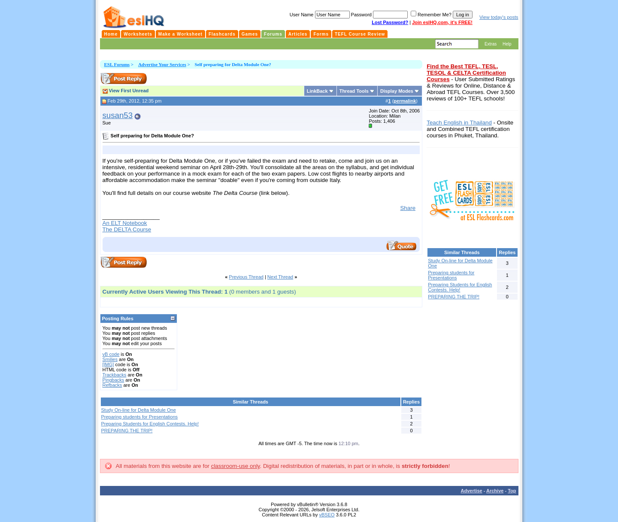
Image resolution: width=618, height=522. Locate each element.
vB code (111, 354)
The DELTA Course (127, 229)
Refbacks (112, 385)
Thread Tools (354, 91)
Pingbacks (113, 379)
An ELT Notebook (125, 223)
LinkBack (317, 91)
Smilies (110, 359)
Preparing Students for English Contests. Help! (150, 423)
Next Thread (280, 276)
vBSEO (327, 514)
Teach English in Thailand (459, 122)
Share (407, 208)
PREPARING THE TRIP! (127, 430)
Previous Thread (246, 276)
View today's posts (498, 17)
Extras (491, 44)
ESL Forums (117, 64)
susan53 (118, 115)
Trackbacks (115, 374)
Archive (494, 490)
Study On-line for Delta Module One (138, 410)
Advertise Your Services (162, 64)
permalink (405, 100)
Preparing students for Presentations (139, 416)
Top (512, 490)
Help (507, 44)
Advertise (471, 490)
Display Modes (396, 91)
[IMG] (108, 364)
